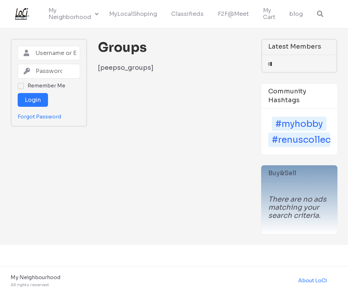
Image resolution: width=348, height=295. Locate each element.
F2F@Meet (233, 14)
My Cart (269, 14)
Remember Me (46, 85)
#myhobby (299, 123)
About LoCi (312, 280)
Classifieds (187, 14)
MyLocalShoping (133, 14)
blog (296, 14)
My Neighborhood (69, 14)
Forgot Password (39, 117)
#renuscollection (301, 139)
